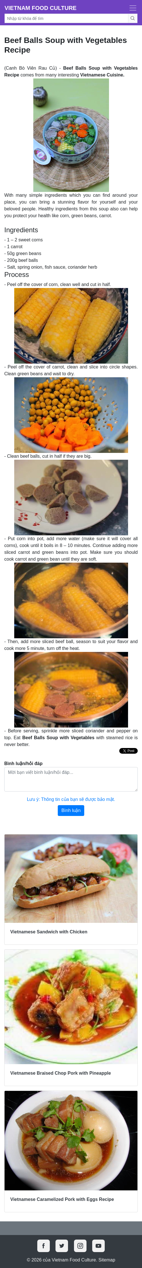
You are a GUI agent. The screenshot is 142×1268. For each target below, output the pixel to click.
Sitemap (106, 1259)
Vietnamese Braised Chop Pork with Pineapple (60, 1073)
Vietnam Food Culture (41, 8)
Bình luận (71, 810)
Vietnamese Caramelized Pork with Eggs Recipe (62, 1199)
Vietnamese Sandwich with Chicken (48, 931)
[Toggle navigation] (131, 8)
